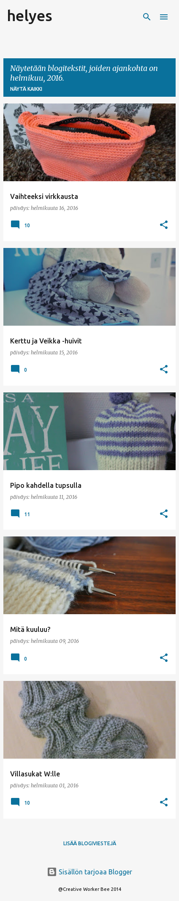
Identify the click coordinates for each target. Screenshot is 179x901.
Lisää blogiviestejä (89, 843)
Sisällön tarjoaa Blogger (89, 872)
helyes (29, 15)
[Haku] (147, 17)
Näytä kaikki (26, 89)
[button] (164, 225)
